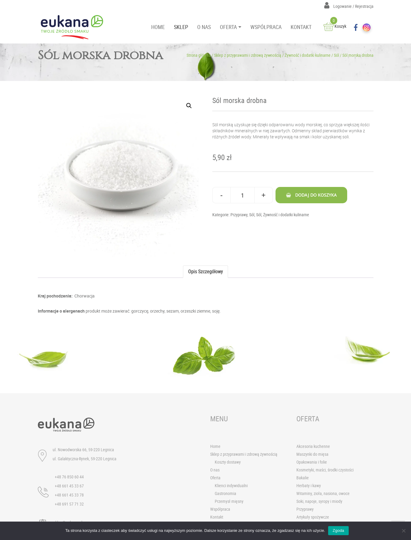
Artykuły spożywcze (312, 517)
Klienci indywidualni (231, 485)
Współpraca (220, 509)
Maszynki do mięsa (312, 454)
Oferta (215, 478)
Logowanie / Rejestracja (348, 6)
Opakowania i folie (311, 462)
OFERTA (228, 27)
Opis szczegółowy (205, 271)
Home (215, 446)
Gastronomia (225, 493)
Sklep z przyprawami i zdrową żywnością (247, 55)
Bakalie (302, 478)
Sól (336, 55)
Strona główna (199, 55)
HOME (158, 27)
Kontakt (216, 517)
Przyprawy (238, 214)
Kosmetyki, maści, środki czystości (325, 470)
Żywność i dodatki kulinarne (308, 55)
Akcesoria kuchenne (313, 446)
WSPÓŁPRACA (266, 27)
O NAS (204, 27)
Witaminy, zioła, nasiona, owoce (323, 493)
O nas (215, 470)
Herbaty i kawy (308, 485)
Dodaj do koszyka (316, 195)
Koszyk (335, 26)
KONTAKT (301, 27)
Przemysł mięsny (229, 501)
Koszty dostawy (228, 462)
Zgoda (338, 530)
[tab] (205, 271)
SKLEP (181, 27)
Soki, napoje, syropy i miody (319, 501)
